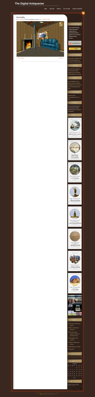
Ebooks (59, 8)
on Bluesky (77, 109)
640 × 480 (42, 19)
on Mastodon (71, 111)
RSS (83, 14)
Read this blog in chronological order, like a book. (73, 97)
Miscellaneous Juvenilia (75, 346)
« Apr (74, 377)
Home (45, 8)
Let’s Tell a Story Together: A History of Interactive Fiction (74, 334)
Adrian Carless (21, 58)
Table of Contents (77, 8)
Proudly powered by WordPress (42, 393)
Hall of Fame (66, 8)
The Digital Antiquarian (29, 3)
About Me (52, 8)
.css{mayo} (57, 393)
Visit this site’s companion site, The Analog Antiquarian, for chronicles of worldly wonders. (75, 60)
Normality (47, 19)
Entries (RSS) (43, 394)
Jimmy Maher (21, 19)
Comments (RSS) (51, 394)
